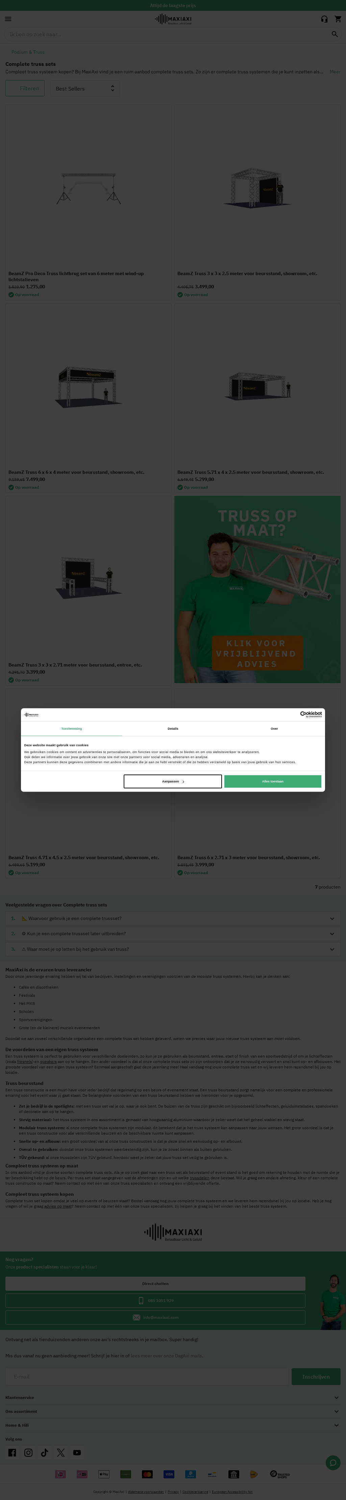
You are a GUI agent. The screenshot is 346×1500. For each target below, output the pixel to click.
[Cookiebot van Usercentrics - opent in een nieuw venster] (292, 714)
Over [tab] (274, 728)
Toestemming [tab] (71, 728)
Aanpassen (173, 781)
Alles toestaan (272, 781)
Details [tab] (173, 728)
